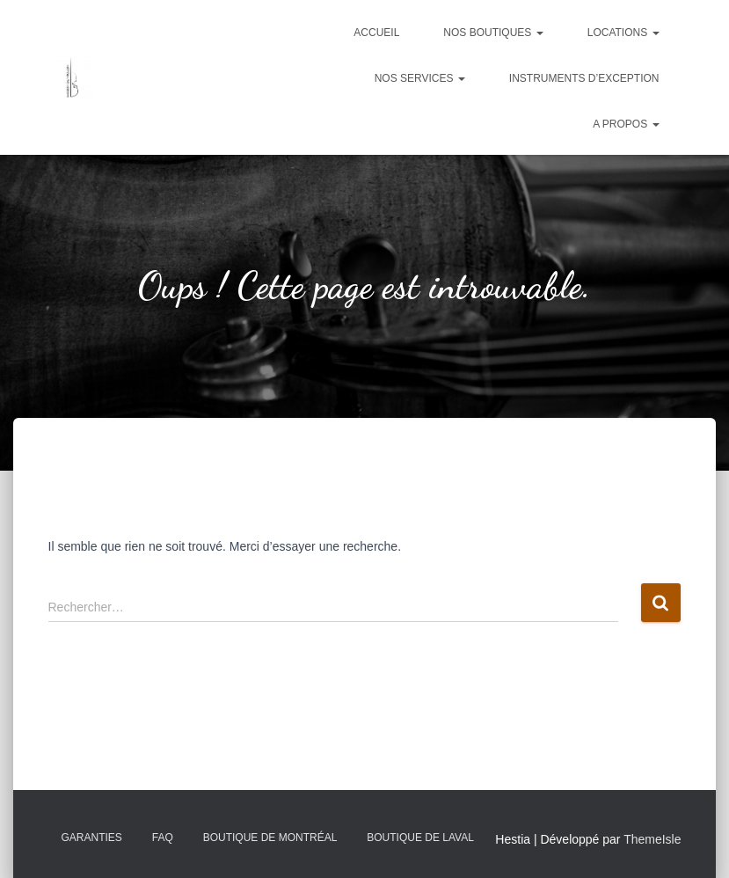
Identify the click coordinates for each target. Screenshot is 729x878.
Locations (623, 32)
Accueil (376, 32)
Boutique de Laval (420, 837)
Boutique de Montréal (270, 837)
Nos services (420, 78)
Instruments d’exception (584, 78)
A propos (626, 124)
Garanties (92, 837)
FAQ (162, 837)
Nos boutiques (493, 32)
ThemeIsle (652, 839)
